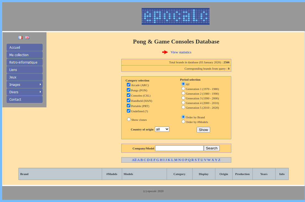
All (134, 160)
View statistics (181, 52)
